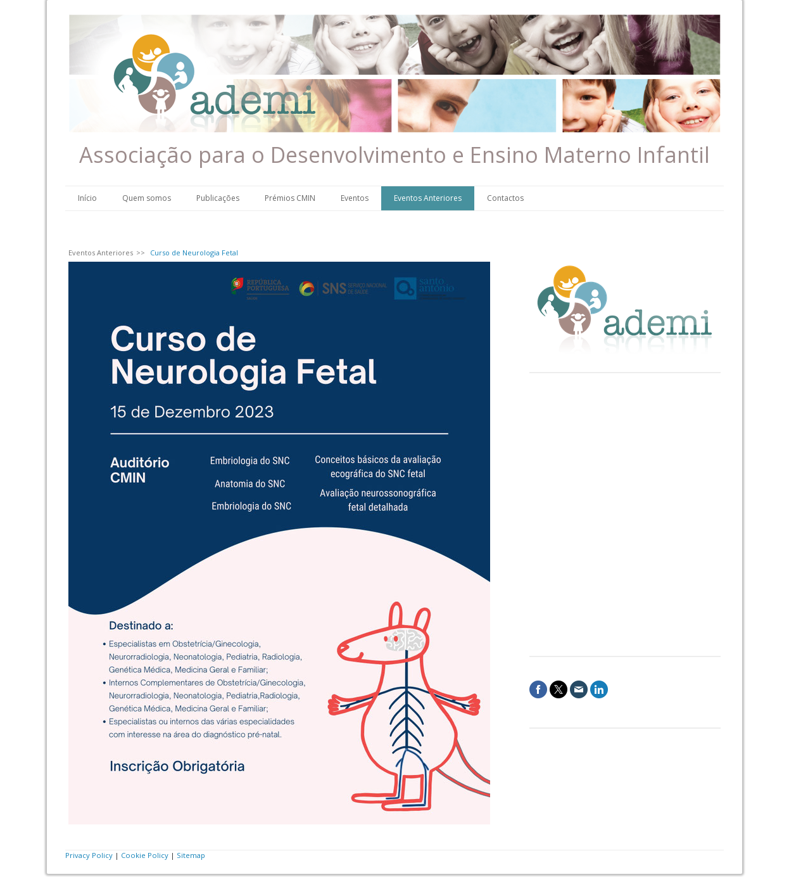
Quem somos (146, 198)
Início (87, 198)
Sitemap (191, 855)
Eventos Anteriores (428, 198)
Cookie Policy (144, 855)
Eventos (355, 198)
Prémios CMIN (290, 198)
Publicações (217, 198)
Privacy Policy (89, 855)
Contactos (505, 198)
